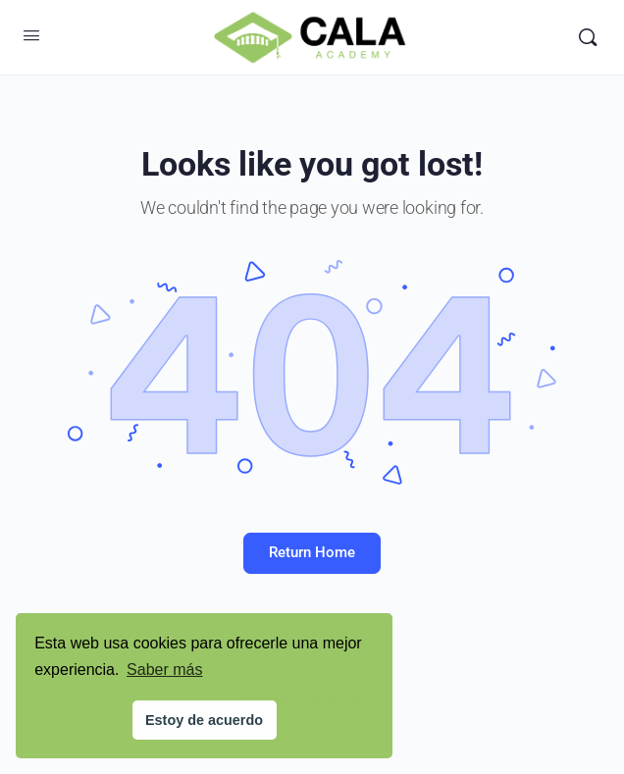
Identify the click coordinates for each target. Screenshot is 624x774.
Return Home (312, 552)
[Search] (587, 37)
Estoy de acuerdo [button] (204, 720)
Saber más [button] (164, 669)
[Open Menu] (31, 35)
